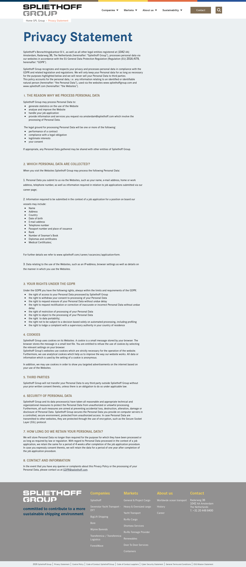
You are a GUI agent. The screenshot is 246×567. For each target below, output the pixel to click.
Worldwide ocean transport (172, 500)
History (161, 506)
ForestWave (96, 545)
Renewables (130, 538)
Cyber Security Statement (152, 564)
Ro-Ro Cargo (131, 519)
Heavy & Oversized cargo (137, 506)
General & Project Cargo (137, 500)
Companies (100, 493)
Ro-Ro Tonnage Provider (137, 532)
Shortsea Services (134, 525)
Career (161, 513)
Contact (200, 10)
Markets (131, 493)
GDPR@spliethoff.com (75, 469)
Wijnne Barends (99, 529)
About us (165, 493)
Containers (130, 551)
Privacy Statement (62, 564)
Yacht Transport (132, 513)
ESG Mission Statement (203, 564)
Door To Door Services (136, 544)
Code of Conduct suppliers (128, 564)
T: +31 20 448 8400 (201, 510)
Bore (92, 523)
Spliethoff (95, 500)
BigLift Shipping (99, 516)
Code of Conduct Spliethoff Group (100, 564)
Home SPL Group (35, 20)
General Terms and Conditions (178, 564)
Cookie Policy (78, 564)
